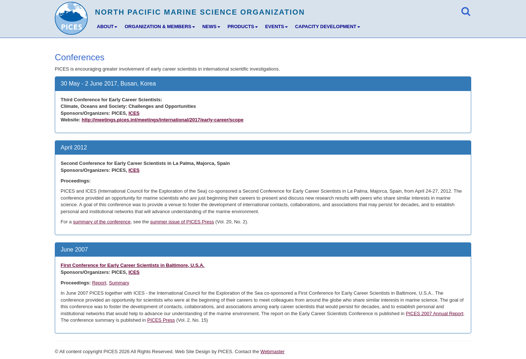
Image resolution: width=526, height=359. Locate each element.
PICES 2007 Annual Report (435, 313)
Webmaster (272, 351)
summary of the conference (102, 221)
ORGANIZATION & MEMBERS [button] (160, 26)
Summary (119, 283)
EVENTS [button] (276, 26)
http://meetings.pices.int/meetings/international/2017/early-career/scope (163, 119)
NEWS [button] (211, 26)
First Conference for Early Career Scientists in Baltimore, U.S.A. (133, 265)
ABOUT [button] (107, 26)
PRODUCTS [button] (243, 26)
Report (99, 283)
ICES (134, 113)
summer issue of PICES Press (182, 221)
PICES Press (161, 320)
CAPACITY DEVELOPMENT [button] (327, 26)
